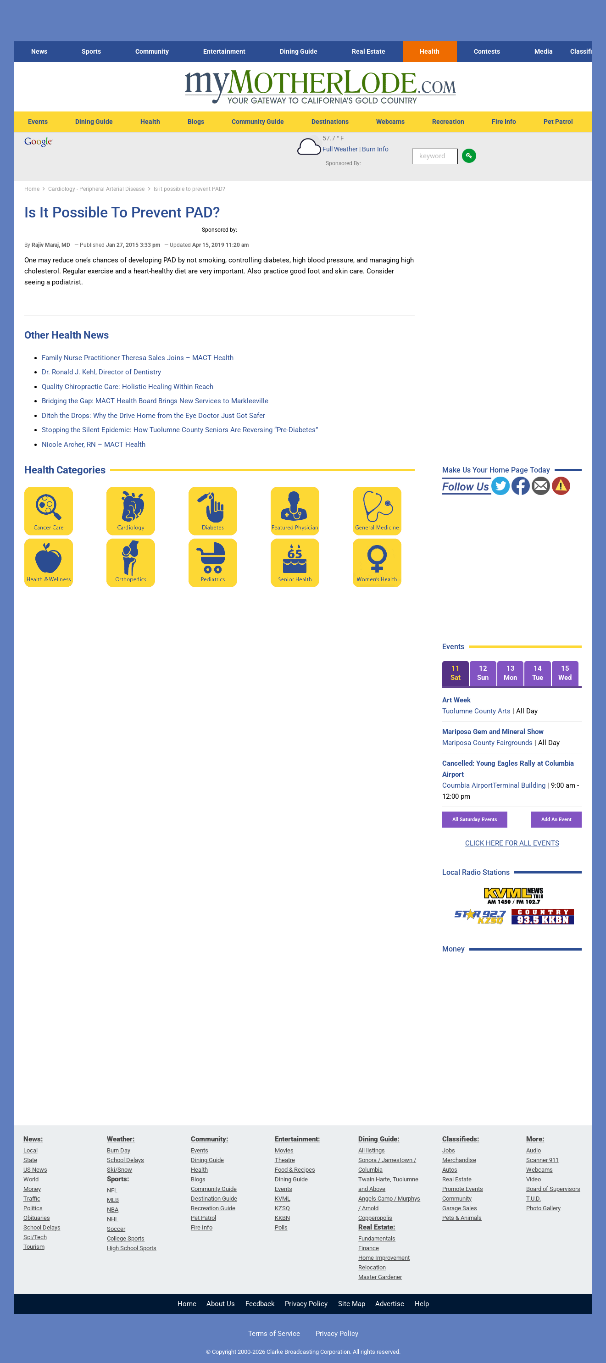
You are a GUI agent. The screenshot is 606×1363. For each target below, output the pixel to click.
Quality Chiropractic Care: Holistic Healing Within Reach (127, 387)
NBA (112, 1209)
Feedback (260, 1304)
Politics (33, 1208)
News (39, 51)
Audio (533, 1150)
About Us (220, 1304)
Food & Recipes (295, 1169)
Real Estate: (376, 1227)
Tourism (33, 1246)
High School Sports (131, 1248)
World (31, 1179)
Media (543, 51)
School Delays (42, 1227)
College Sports (126, 1238)
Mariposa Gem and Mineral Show (493, 732)
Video (533, 1179)
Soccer (116, 1228)
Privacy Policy (306, 1304)
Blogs (196, 121)
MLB (113, 1199)
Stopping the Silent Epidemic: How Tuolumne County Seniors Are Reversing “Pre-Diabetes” (180, 430)
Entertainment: (297, 1139)
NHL (112, 1219)
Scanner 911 (542, 1160)
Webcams (390, 121)
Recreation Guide (213, 1208)
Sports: (118, 1179)
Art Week (456, 700)
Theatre (285, 1160)
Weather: (121, 1139)
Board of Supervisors (553, 1188)
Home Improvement (384, 1257)
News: (33, 1139)
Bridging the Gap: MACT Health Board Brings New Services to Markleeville (155, 401)
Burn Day (118, 1150)
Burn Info (375, 149)
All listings (371, 1150)
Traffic (31, 1198)
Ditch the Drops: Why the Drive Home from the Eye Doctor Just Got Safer (153, 416)
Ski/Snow (119, 1169)
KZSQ (282, 1208)
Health (429, 51)
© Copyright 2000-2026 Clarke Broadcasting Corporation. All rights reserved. (303, 1351)
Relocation (372, 1267)
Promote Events (462, 1188)
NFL (112, 1190)
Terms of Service (274, 1334)
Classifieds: (460, 1139)
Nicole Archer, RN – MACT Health (93, 444)
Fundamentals (376, 1238)
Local (30, 1150)
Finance (368, 1248)
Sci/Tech (35, 1237)
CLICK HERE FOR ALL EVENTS (512, 843)
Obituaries (36, 1217)
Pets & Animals (462, 1217)
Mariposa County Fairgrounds (487, 743)
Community (152, 51)
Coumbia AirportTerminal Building (493, 785)
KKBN (282, 1217)
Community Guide (258, 121)
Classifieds (586, 51)
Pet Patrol (558, 121)
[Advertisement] (511, 1107)
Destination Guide (214, 1198)
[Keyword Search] (435, 156)
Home (187, 1304)
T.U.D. (533, 1198)
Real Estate (368, 51)
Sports (91, 51)
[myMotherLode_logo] (320, 87)
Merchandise (459, 1160)
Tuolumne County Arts (476, 711)
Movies (284, 1150)
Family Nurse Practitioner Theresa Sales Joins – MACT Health (138, 358)
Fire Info (504, 121)
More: (535, 1139)
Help (422, 1304)
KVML (282, 1198)
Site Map (351, 1304)
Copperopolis (375, 1217)
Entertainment (224, 51)
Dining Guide (298, 51)
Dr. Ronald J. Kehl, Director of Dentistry (101, 372)
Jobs (448, 1150)
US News (35, 1169)
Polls (281, 1227)
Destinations (330, 121)
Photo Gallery (543, 1208)
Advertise (389, 1304)
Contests (487, 51)
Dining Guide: (379, 1139)
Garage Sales (459, 1208)
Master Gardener (380, 1277)
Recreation (448, 121)
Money (32, 1188)
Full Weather (340, 149)
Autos (449, 1169)
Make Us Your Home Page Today (496, 470)
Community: (209, 1139)
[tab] (455, 673)
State (30, 1160)
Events (38, 121)
